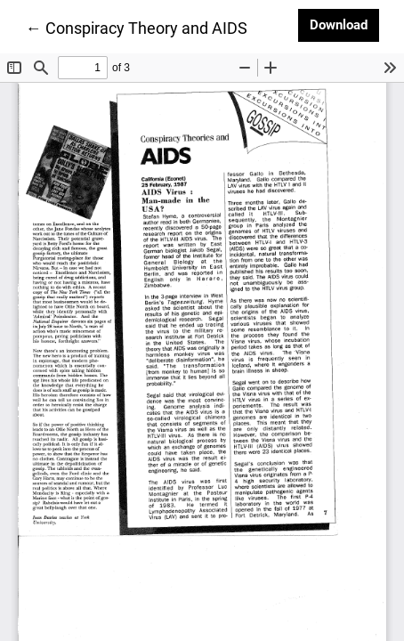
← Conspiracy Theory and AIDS (136, 26)
